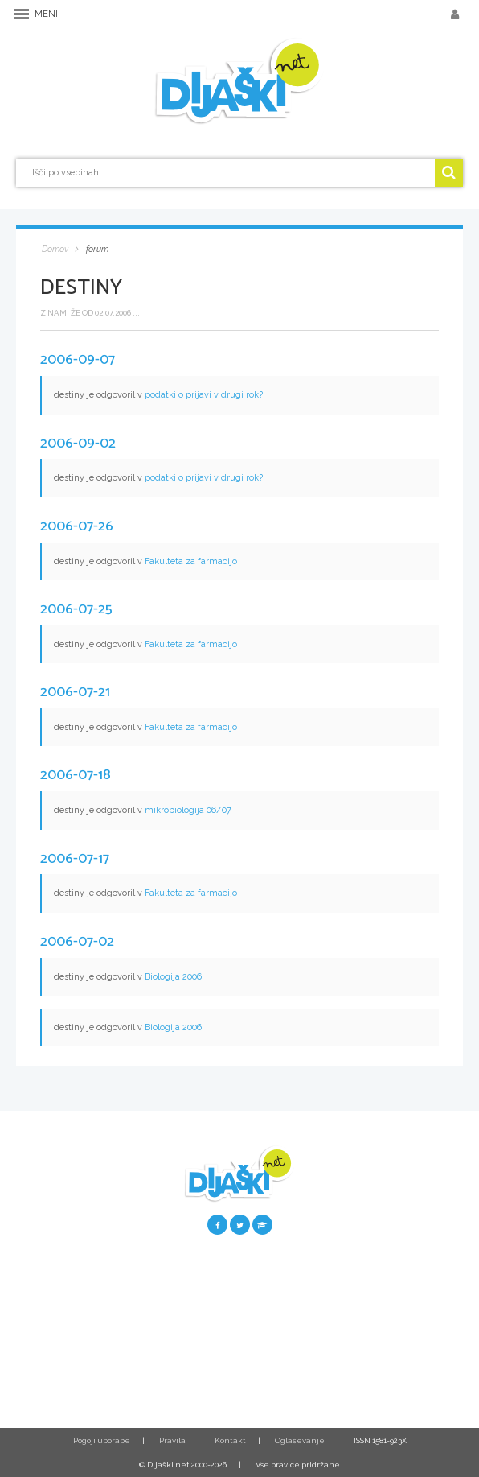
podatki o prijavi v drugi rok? (204, 395)
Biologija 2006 (173, 977)
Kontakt (230, 1440)
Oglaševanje (300, 1440)
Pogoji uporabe (101, 1440)
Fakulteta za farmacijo (191, 561)
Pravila (172, 1440)
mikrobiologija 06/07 (188, 810)
